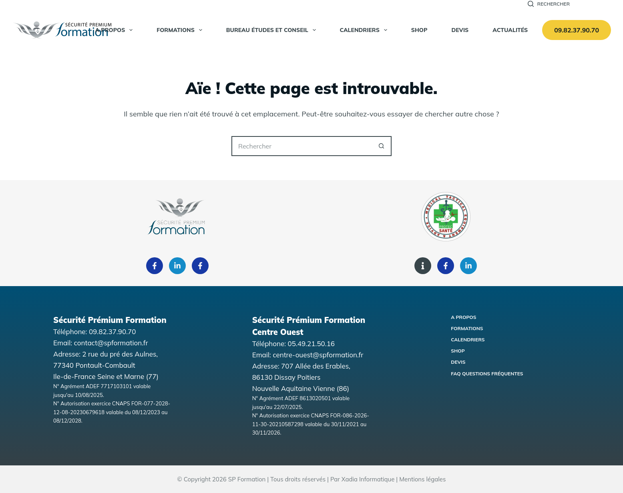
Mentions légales (422, 479)
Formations (181, 30)
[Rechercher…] (301, 146)
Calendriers (365, 30)
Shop (457, 351)
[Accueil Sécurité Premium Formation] (62, 30)
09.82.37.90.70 (576, 30)
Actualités (510, 30)
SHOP (419, 30)
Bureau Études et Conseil (272, 30)
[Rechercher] (549, 4)
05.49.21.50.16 (311, 343)
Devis (459, 30)
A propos (115, 30)
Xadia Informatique (368, 479)
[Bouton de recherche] (382, 146)
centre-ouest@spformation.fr (318, 355)
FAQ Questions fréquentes (487, 374)
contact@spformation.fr (111, 343)
